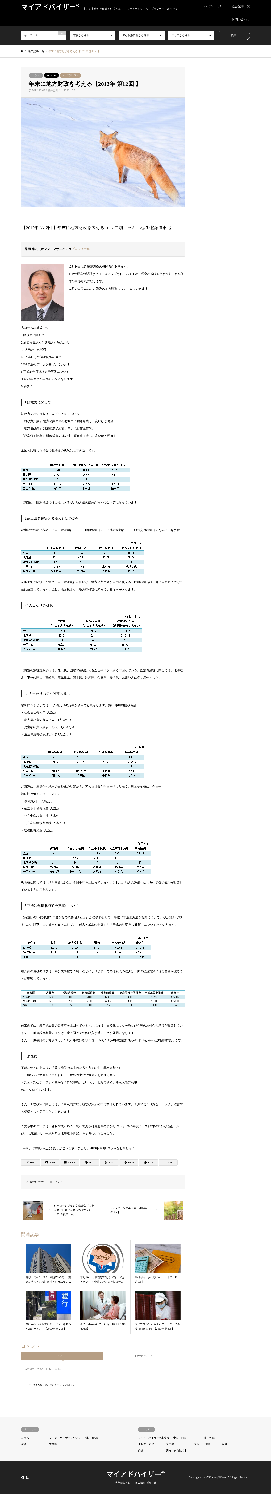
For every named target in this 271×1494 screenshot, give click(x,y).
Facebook (22, 1477)
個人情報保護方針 (145, 1482)
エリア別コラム (70, 75)
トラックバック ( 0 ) (144, 1355)
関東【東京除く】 (176, 1450)
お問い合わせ (241, 19)
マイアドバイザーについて (65, 1437)
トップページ (212, 6)
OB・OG (51, 75)
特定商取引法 (123, 1482)
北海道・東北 (146, 1444)
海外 (224, 1444)
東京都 (170, 1444)
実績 (23, 1444)
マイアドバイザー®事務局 (153, 1437)
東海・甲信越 (202, 1444)
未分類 (53, 1444)
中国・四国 (180, 1437)
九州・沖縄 (208, 1437)
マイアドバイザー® (135, 1474)
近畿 (140, 1450)
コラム (35, 75)
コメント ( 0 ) (62, 1355)
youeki (41, 1181)
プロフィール (80, 249)
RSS (27, 1477)
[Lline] (89, 1162)
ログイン (54, 1384)
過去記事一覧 (241, 6)
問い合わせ (91, 1437)
